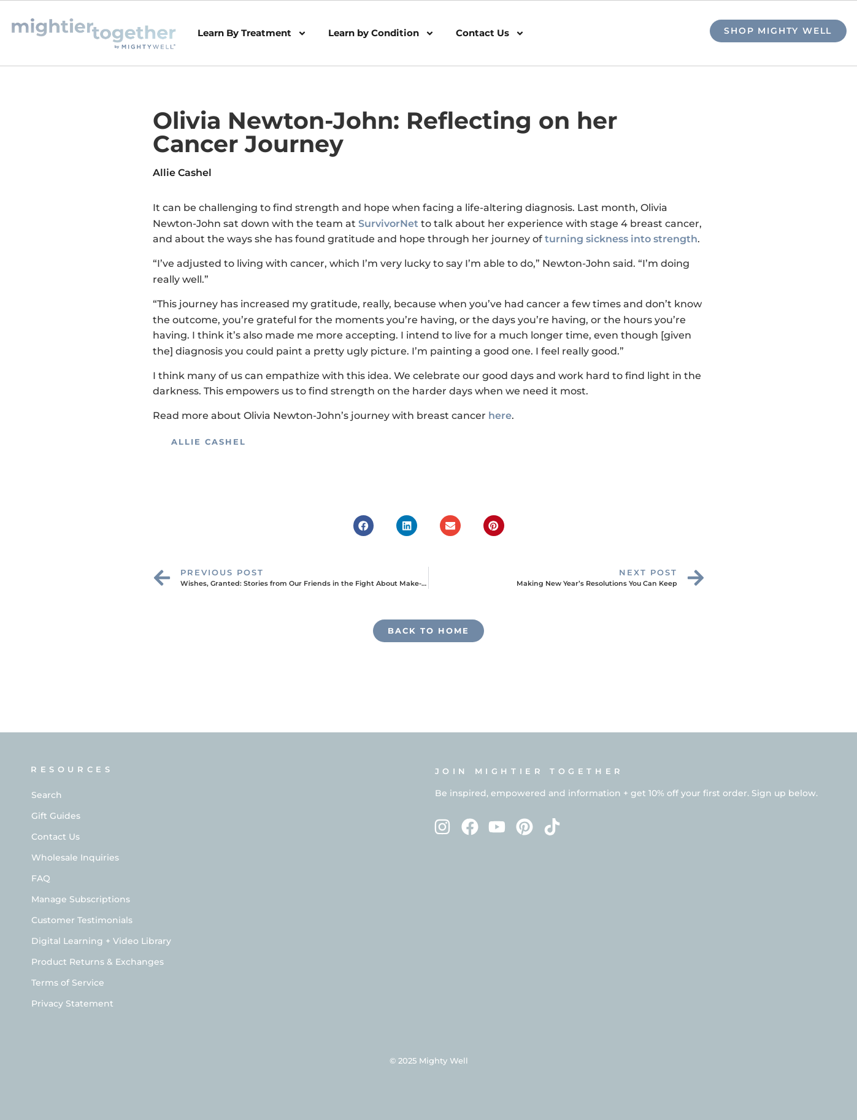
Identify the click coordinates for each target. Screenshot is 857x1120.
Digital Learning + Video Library (101, 940)
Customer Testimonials (82, 920)
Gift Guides (55, 815)
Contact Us (490, 33)
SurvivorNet (388, 223)
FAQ (40, 878)
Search (46, 794)
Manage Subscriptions (80, 899)
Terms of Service (67, 982)
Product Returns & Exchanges (97, 961)
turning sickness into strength (621, 239)
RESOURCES (72, 769)
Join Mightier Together (529, 771)
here (500, 415)
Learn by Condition (381, 33)
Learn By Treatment (252, 33)
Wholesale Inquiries (75, 857)
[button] (363, 525)
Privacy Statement (72, 1003)
